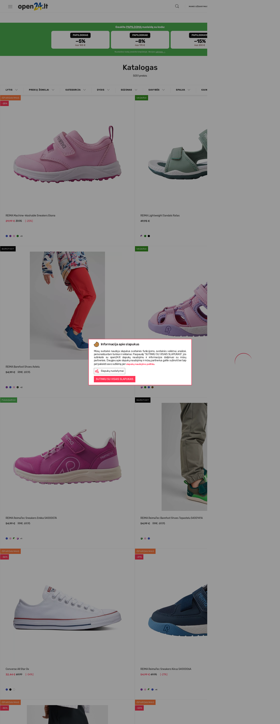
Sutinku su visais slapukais (114, 379)
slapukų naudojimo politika (140, 364)
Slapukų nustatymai (109, 371)
